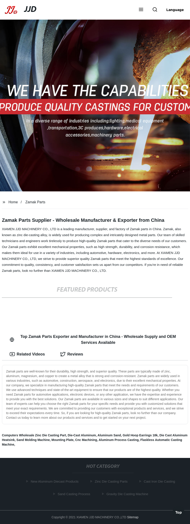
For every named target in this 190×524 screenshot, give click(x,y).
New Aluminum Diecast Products (55, 481)
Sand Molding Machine (33, 440)
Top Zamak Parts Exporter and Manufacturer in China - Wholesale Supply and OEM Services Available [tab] (93, 339)
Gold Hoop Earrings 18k (140, 435)
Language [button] (175, 10)
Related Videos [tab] (27, 354)
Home (13, 202)
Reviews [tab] (71, 354)
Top (178, 512)
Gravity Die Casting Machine (128, 494)
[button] (141, 10)
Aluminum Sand (109, 435)
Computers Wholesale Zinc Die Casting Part (34, 435)
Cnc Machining (86, 440)
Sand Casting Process (74, 494)
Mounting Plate (62, 440)
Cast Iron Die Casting (160, 481)
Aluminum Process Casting (119, 440)
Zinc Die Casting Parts (111, 481)
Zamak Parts (35, 202)
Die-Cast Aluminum (82, 435)
